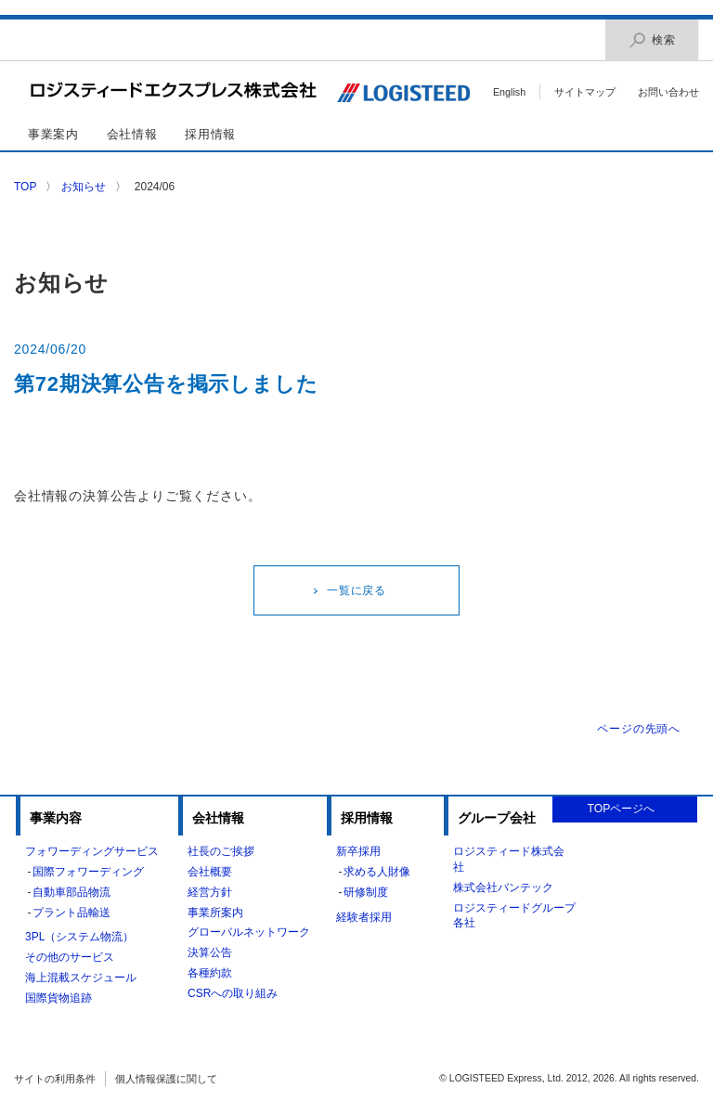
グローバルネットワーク (249, 932)
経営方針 (210, 892)
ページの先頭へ (639, 728)
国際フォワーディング (88, 871)
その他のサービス (69, 957)
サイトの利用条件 (55, 1078)
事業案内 (53, 134)
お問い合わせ (668, 91)
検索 (652, 40)
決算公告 (210, 952)
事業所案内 (215, 912)
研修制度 (366, 892)
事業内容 (56, 817)
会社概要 (210, 871)
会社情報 (132, 134)
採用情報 (210, 134)
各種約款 (210, 972)
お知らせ (83, 186)
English (509, 91)
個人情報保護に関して (166, 1078)
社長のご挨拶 (221, 851)
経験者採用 (364, 917)
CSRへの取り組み (233, 993)
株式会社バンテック (503, 887)
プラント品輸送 (71, 912)
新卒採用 (358, 851)
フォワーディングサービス (92, 851)
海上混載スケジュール (80, 977)
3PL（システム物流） (79, 936)
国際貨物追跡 (58, 997)
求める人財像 (377, 871)
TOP (25, 186)
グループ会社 (497, 817)
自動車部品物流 (71, 892)
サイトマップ (585, 91)
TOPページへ (621, 808)
